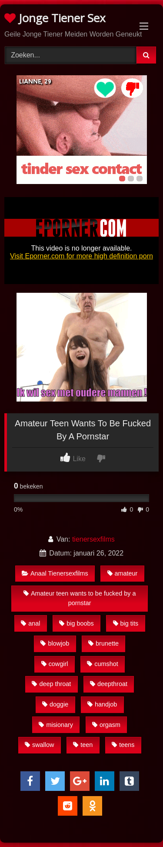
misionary (56, 724)
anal (30, 623)
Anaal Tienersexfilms (55, 573)
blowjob (54, 643)
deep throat (51, 683)
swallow (39, 744)
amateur (122, 573)
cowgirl (54, 663)
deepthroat (108, 683)
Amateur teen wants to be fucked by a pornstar (79, 598)
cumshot (102, 663)
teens (123, 744)
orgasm (106, 724)
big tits (126, 623)
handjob (102, 704)
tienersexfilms (93, 539)
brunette (103, 643)
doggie (55, 704)
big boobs (76, 623)
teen (83, 744)
